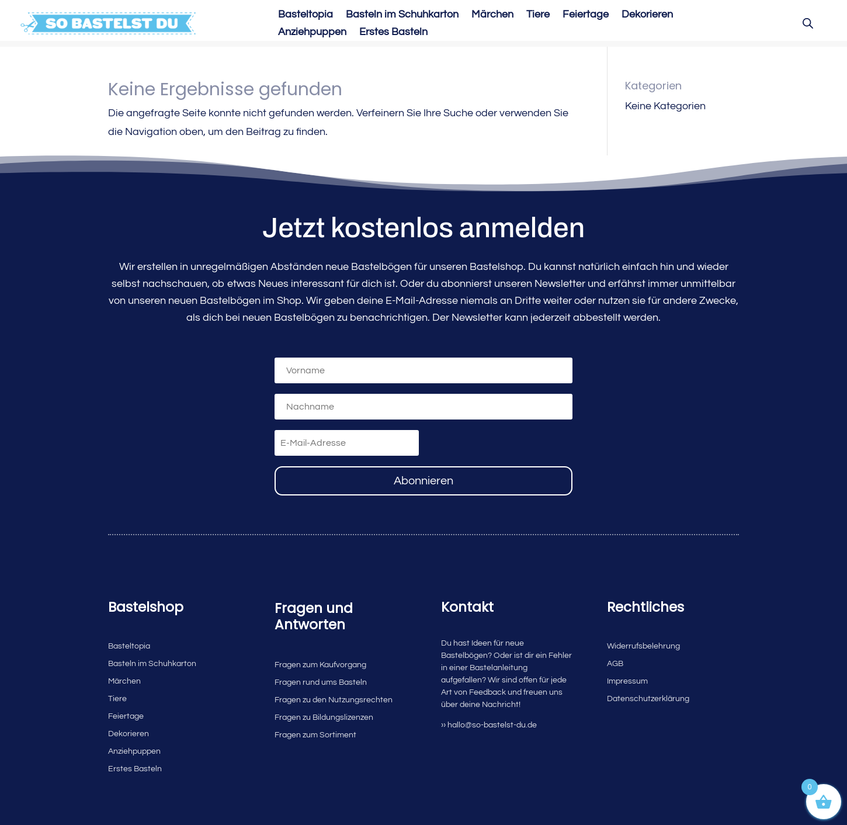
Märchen (492, 15)
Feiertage (586, 15)
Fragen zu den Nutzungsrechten (334, 700)
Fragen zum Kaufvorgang (320, 665)
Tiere (538, 15)
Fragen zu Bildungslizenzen (324, 717)
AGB (615, 664)
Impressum (627, 681)
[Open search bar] (808, 23)
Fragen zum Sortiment (315, 735)
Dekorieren (647, 15)
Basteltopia (305, 15)
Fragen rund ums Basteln (321, 682)
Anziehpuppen (312, 32)
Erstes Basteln (393, 32)
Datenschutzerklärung (648, 699)
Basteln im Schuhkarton (402, 15)
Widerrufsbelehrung (643, 646)
